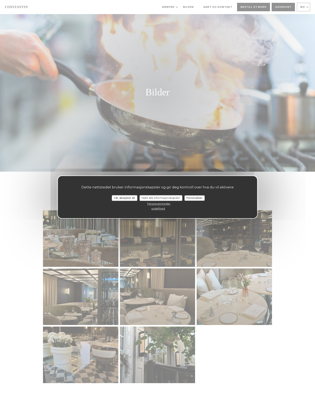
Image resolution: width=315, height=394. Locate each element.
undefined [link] (158, 208)
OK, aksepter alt (124, 197)
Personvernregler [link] (158, 203)
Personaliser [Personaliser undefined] (194, 197)
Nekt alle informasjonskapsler (161, 197)
